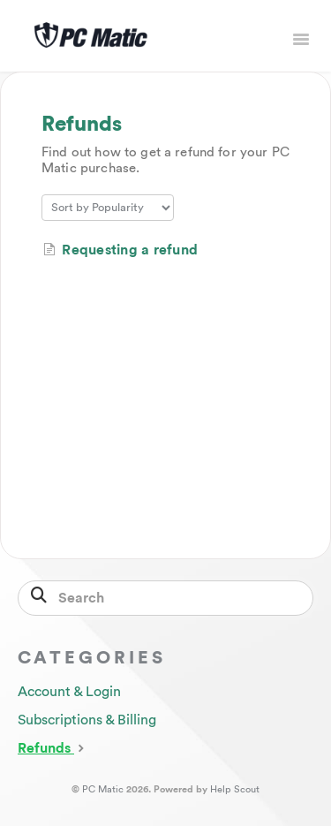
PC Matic (103, 789)
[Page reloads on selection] (107, 207)
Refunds (53, 747)
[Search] (165, 598)
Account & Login (69, 692)
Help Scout (235, 789)
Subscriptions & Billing (87, 720)
